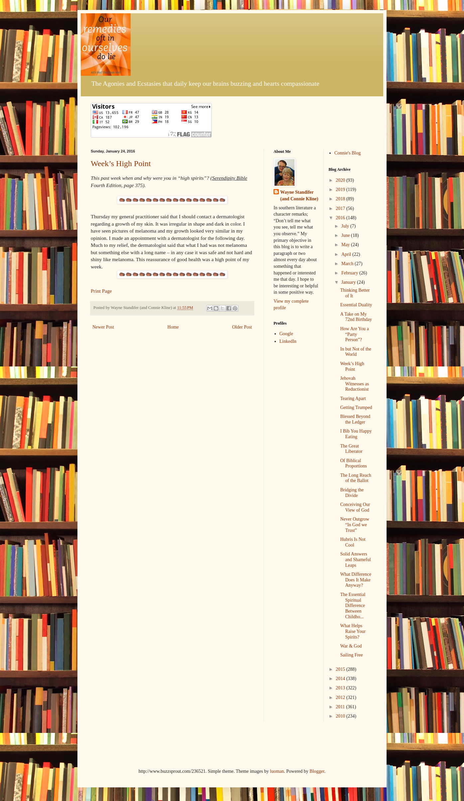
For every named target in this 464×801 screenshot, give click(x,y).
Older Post (242, 327)
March (348, 263)
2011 (341, 706)
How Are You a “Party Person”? (354, 334)
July (345, 226)
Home (173, 327)
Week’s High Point (121, 163)
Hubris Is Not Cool (352, 542)
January (349, 282)
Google (286, 333)
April (346, 254)
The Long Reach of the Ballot (355, 478)
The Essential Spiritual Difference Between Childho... (352, 605)
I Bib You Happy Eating (356, 434)
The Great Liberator (351, 449)
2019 (341, 189)
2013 (341, 687)
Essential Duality (356, 304)
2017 (341, 208)
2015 (341, 669)
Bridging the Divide (351, 492)
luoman (277, 771)
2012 (341, 697)
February (350, 272)
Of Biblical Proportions (353, 463)
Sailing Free (351, 654)
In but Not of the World (355, 352)
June (346, 235)
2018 (341, 198)
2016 (341, 217)
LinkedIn (288, 341)
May (346, 244)
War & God (351, 646)
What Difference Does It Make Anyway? (355, 580)
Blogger (316, 771)
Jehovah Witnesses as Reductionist (354, 384)
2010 (341, 716)
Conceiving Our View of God (355, 507)
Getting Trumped (356, 407)
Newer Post (103, 327)
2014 (341, 678)
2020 (341, 180)
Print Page (101, 291)
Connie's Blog (347, 152)
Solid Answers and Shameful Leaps (355, 559)
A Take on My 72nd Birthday (356, 317)
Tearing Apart (353, 398)
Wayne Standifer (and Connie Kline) (299, 195)
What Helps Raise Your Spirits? (352, 631)
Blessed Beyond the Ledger (355, 419)
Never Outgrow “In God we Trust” (354, 525)
